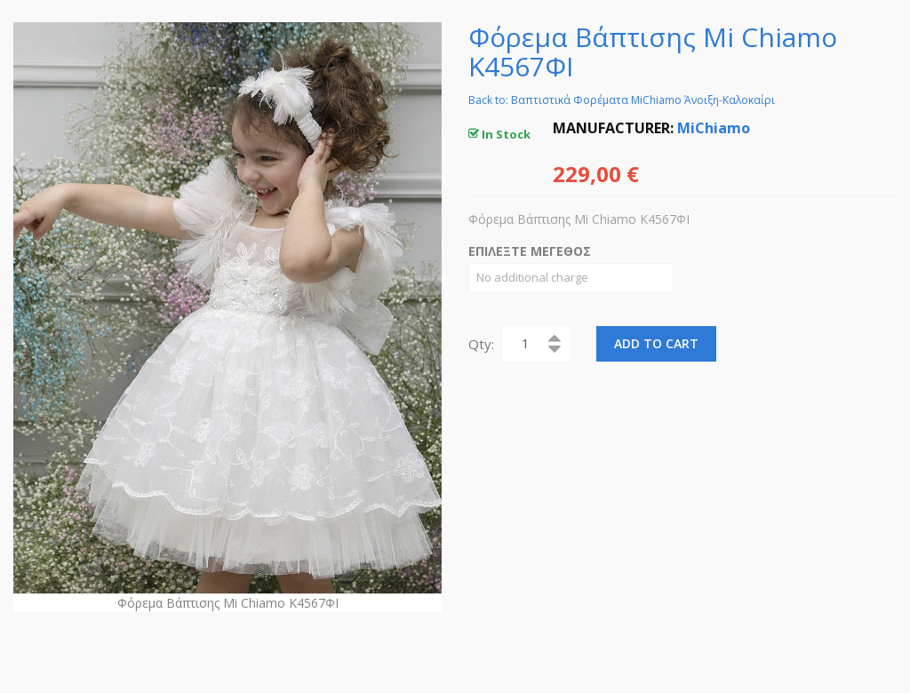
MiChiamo (713, 128)
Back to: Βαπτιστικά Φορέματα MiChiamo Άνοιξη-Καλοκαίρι (621, 100)
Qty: (481, 344)
